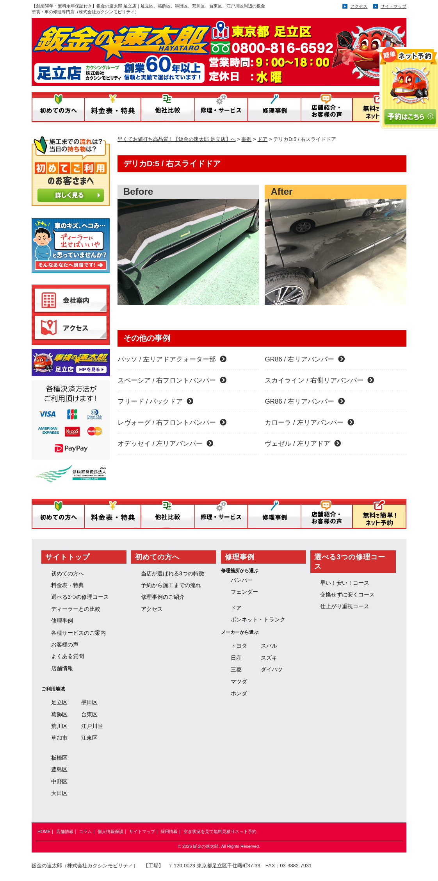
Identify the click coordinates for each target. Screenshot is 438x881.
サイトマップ (393, 6)
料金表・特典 (67, 585)
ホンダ (239, 693)
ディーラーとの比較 (75, 609)
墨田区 (89, 702)
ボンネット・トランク (258, 619)
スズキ (269, 658)
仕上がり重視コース (344, 606)
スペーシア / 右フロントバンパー (172, 380)
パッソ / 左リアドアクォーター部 (172, 359)
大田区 (59, 793)
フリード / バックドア (155, 401)
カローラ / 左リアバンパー (309, 422)
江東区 (89, 738)
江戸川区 (92, 726)
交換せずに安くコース (347, 594)
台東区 (89, 714)
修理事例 (62, 621)
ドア (236, 608)
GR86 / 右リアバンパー (305, 359)
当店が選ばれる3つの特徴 (172, 573)
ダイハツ (272, 669)
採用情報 (169, 831)
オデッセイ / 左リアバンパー (165, 443)
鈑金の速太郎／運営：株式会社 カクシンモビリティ (187, 49)
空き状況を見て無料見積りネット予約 (219, 831)
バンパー (242, 580)
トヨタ (239, 646)
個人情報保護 (110, 831)
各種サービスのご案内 (78, 633)
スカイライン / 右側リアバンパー (319, 380)
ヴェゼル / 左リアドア (302, 443)
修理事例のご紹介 (163, 597)
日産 (236, 658)
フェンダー (244, 592)
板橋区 (59, 758)
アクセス (358, 6)
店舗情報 (62, 668)
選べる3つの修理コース (80, 597)
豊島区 (59, 769)
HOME (43, 831)
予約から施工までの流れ (171, 585)
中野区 (59, 781)
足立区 (59, 702)
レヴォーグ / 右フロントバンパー (172, 422)
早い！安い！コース (344, 583)
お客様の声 (64, 644)
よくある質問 (67, 656)
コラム (85, 831)
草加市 (59, 738)
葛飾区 (59, 714)
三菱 (236, 669)
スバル (269, 646)
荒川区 (59, 726)
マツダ (239, 681)
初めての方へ (67, 573)
